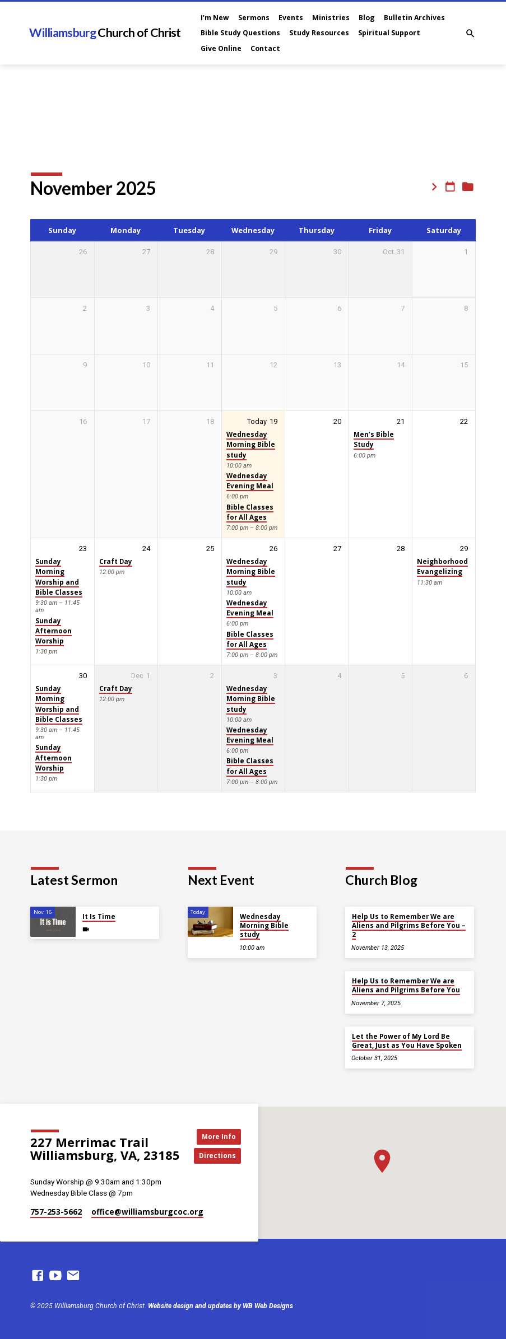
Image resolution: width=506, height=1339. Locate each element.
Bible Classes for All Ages (249, 512)
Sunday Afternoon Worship (53, 631)
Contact (265, 48)
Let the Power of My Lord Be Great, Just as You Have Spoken (407, 1040)
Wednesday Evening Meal (249, 481)
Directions (220, 1156)
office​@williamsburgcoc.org (147, 1211)
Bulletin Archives (414, 17)
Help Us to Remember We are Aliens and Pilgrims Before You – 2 (409, 925)
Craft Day (115, 561)
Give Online (221, 48)
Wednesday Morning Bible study (250, 444)
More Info (220, 1136)
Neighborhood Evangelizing (442, 566)
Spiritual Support (389, 33)
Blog (367, 17)
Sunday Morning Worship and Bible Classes (58, 576)
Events (290, 17)
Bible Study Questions (240, 33)
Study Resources (319, 33)
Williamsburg (104, 32)
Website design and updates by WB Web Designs (220, 1306)
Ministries (331, 17)
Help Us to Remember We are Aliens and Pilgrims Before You (406, 985)
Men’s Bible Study (374, 439)
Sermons (254, 17)
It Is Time (98, 916)
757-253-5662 (56, 1211)
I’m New (215, 17)
